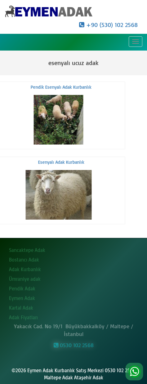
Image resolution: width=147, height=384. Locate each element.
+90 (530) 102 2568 (108, 25)
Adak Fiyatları (23, 316)
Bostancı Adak (24, 259)
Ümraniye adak (25, 278)
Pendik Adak (22, 287)
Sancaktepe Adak (27, 249)
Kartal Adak (21, 307)
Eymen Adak (22, 297)
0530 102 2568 (74, 344)
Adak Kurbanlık (25, 268)
